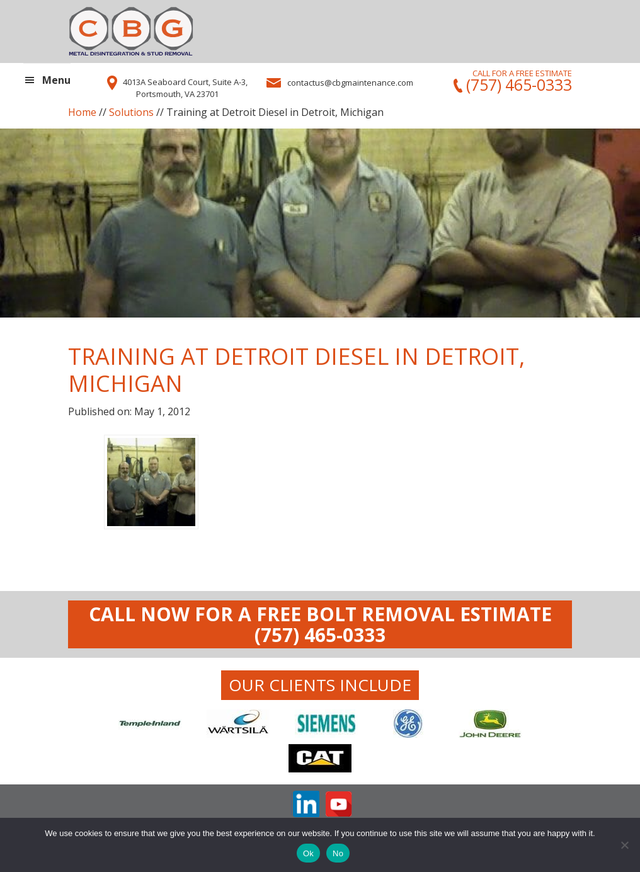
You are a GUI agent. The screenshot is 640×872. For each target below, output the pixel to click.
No (338, 853)
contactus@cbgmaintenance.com (350, 82)
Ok (308, 853)
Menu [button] (56, 80)
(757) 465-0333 (517, 84)
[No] (624, 845)
